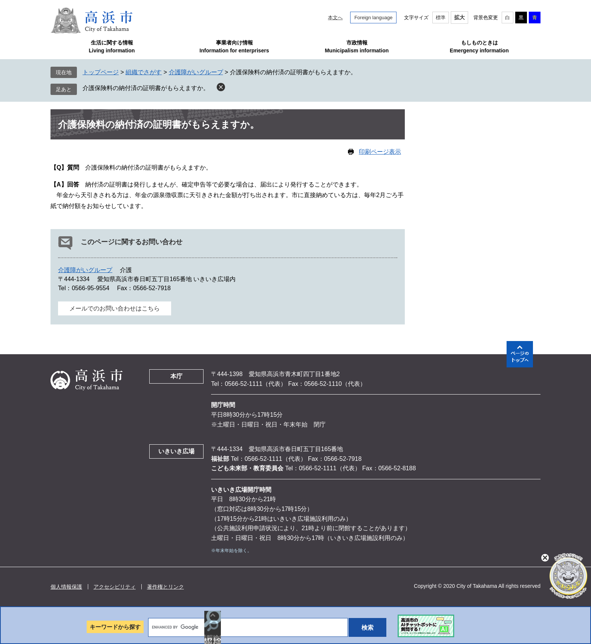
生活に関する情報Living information (112, 47)
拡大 (459, 17)
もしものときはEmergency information (479, 47)
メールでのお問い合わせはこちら (114, 308)
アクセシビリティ (114, 587)
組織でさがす (144, 72)
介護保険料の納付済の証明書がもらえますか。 (146, 88)
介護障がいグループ (196, 72)
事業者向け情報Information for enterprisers (234, 47)
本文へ (335, 17)
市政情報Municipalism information (357, 47)
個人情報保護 (66, 587)
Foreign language (373, 17)
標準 (441, 17)
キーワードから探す (115, 627)
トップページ (101, 72)
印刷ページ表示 (380, 151)
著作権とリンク (165, 587)
